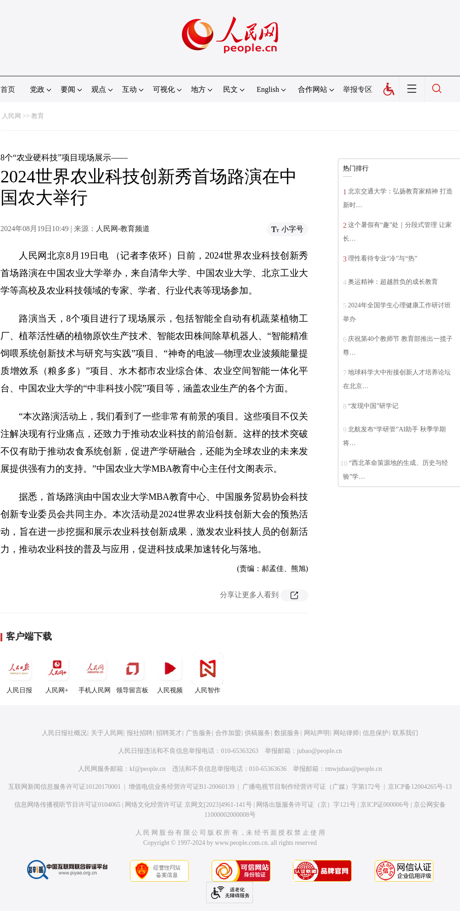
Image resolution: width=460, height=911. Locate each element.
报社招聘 (139, 733)
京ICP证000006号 (384, 804)
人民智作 (207, 673)
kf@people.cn (147, 768)
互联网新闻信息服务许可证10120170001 (64, 786)
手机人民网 (95, 673)
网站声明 (317, 733)
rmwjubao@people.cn (353, 768)
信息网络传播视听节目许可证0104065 (67, 804)
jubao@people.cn (319, 750)
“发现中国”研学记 (373, 405)
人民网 (11, 116)
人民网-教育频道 (123, 228)
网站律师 (346, 733)
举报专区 (357, 89)
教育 (37, 116)
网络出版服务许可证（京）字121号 (306, 804)
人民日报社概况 (64, 733)
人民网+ (57, 673)
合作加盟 (228, 733)
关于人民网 (107, 733)
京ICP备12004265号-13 (419, 786)
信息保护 (375, 733)
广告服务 (199, 733)
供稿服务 (257, 733)
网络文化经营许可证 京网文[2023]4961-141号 (188, 804)
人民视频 (170, 673)
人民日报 (19, 673)
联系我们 (405, 733)
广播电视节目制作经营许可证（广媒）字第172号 (311, 786)
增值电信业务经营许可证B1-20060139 (182, 786)
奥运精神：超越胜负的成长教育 (393, 281)
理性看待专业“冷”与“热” (382, 258)
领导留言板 (132, 673)
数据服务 (287, 733)
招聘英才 (169, 733)
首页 (7, 89)
